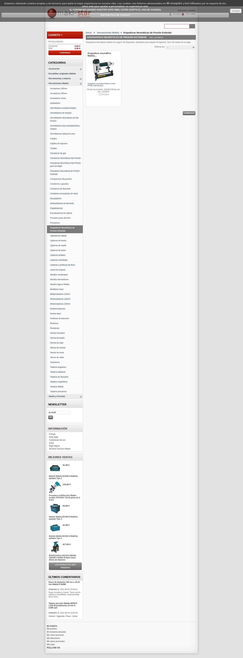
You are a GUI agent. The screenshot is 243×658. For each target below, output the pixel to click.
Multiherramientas (57, 309)
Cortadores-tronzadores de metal (64, 194)
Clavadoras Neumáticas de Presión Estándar (65, 172)
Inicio (89, 32)
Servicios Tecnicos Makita (59, 449)
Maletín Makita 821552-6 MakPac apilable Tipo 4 (63, 518)
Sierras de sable (57, 357)
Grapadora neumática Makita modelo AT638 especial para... (102, 84)
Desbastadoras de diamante (62, 203)
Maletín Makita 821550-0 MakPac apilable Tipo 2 (63, 477)
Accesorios (54, 69)
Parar (68, 616)
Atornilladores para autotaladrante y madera (65, 127)
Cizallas (53, 148)
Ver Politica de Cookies (115, 15)
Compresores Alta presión (61, 179)
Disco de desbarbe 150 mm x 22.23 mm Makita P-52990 (64, 583)
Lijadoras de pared (58, 250)
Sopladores (55, 362)
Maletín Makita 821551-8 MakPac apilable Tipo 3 (63, 537)
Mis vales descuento (55, 635)
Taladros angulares (58, 367)
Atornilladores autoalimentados (63, 108)
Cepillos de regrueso (58, 143)
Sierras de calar (56, 343)
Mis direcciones (53, 638)
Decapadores (55, 198)
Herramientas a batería (84, 26)
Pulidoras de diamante (59, 318)
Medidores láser (57, 289)
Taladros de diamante (59, 377)
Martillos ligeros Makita (59, 284)
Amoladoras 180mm (58, 88)
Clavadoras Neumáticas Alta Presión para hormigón (65, 164)
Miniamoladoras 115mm (60, 294)
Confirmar (65, 53)
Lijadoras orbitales (57, 255)
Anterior (52, 616)
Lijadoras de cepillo (58, 245)
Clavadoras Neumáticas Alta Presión (65, 158)
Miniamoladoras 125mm (60, 299)
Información (57, 428)
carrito (54, 35)
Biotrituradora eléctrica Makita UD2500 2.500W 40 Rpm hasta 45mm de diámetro (62, 557)
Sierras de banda (57, 338)
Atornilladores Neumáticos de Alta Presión (64, 119)
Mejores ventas (60, 457)
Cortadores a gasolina (59, 184)
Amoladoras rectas (58, 98)
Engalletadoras (56, 208)
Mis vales (51, 644)
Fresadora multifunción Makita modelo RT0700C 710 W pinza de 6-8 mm (64, 497)
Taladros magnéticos (58, 382)
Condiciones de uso (57, 440)
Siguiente (61, 616)
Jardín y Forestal (110, 26)
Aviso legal (53, 437)
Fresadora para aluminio (60, 218)
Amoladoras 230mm (58, 93)
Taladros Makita (133, 26)
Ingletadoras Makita (58, 236)
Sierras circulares (57, 333)
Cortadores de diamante (60, 189)
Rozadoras (54, 328)
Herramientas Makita (57, 26)
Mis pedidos (52, 629)
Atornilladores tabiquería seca (62, 134)
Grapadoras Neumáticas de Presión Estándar (62, 229)
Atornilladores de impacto (60, 113)
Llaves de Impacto (57, 270)
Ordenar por (160, 47)
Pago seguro (54, 446)
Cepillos (53, 139)
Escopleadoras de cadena (61, 213)
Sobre (51, 443)
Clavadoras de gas (58, 153)
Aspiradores (55, 103)
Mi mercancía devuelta (56, 632)
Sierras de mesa (57, 352)
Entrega (52, 434)
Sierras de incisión (58, 348)
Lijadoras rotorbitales (59, 260)
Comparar (105, 94)
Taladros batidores (58, 372)
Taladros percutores (58, 391)
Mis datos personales (56, 641)
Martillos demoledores (59, 279)
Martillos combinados (59, 275)
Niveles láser (55, 314)
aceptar (236, 11)
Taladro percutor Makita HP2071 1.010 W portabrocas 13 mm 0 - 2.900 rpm (63, 605)
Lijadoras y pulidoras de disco (62, 265)
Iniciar (74, 616)
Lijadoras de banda (58, 240)
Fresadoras (55, 223)
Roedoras (54, 323)
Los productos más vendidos (65, 566)
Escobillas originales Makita (62, 73)
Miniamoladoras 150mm (60, 304)
